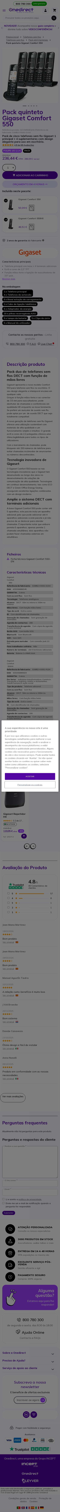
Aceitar (30, 776)
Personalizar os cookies (30, 784)
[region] (30, 756)
